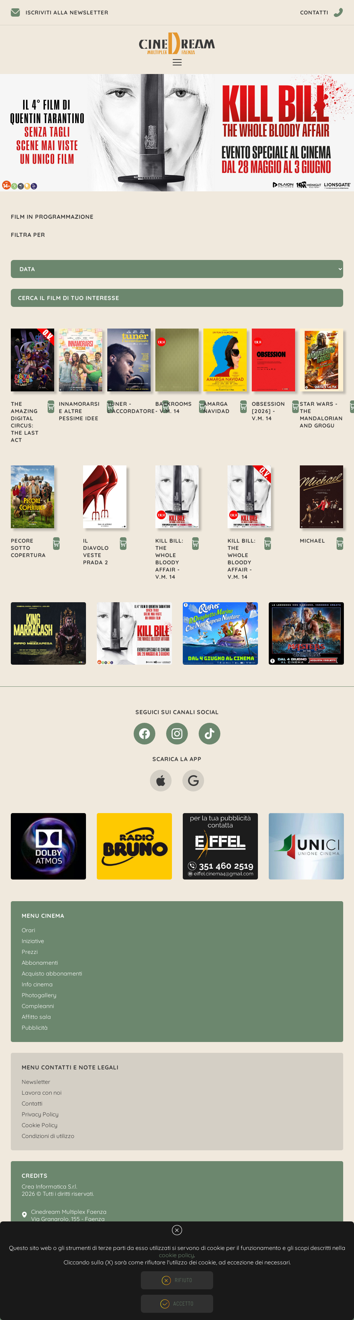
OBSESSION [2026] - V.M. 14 (268, 411)
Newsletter (36, 1081)
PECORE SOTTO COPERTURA (28, 548)
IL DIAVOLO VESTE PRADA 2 (96, 551)
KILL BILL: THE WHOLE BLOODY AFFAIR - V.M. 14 (169, 558)
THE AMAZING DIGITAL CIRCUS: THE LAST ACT (25, 421)
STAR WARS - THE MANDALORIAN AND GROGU (321, 414)
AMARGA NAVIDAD (216, 407)
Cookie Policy (39, 1125)
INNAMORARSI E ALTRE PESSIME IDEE (79, 411)
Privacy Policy (40, 1114)
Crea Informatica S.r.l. (49, 1186)
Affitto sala (36, 1016)
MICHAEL (312, 540)
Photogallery (39, 995)
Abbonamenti (40, 962)
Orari (28, 930)
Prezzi (30, 951)
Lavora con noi (41, 1092)
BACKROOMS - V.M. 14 (173, 407)
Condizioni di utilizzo (48, 1135)
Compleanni (38, 1005)
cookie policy (176, 1255)
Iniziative (33, 941)
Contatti (32, 1103)
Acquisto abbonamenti (52, 973)
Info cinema (37, 984)
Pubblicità (35, 1027)
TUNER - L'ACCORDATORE (131, 407)
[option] (177, 132)
